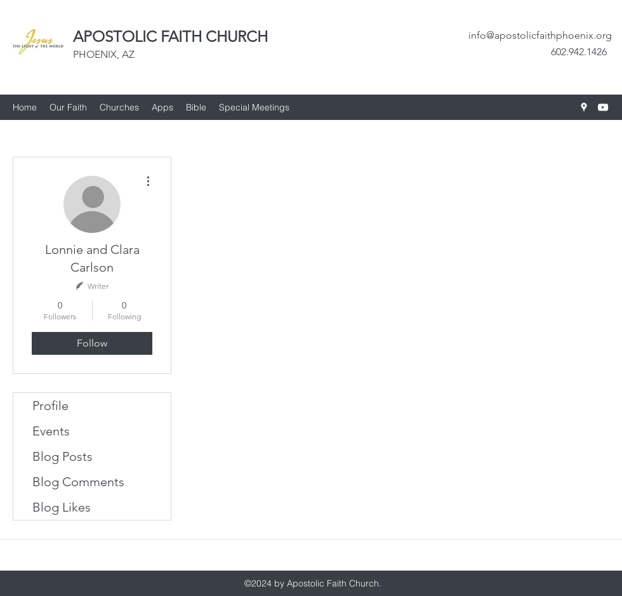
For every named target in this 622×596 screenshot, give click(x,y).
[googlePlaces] (584, 107)
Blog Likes (61, 507)
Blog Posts (62, 456)
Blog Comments (78, 481)
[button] (119, 107)
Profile (50, 405)
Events (51, 431)
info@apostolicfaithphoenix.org (540, 35)
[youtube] (603, 107)
